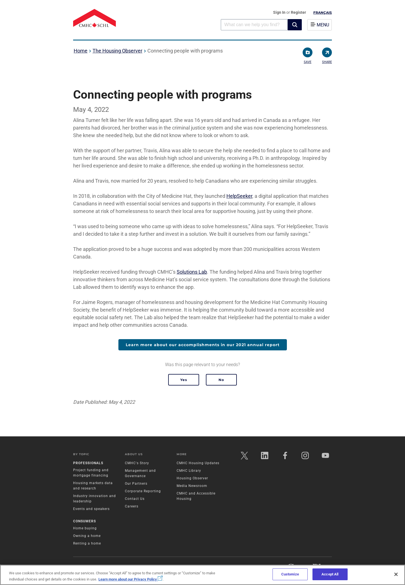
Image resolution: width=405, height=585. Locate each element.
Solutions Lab (192, 272)
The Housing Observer (117, 51)
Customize (290, 574)
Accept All (329, 574)
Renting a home (87, 543)
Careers (131, 507)
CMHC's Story (137, 463)
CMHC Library (189, 471)
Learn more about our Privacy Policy (130, 579)
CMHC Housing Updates (198, 463)
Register (298, 12)
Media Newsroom (192, 486)
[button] (295, 24)
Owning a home (87, 536)
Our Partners (136, 484)
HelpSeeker (239, 196)
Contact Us (135, 499)
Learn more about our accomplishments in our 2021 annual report (203, 345)
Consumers (84, 521)
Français (322, 12)
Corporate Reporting (143, 491)
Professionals (88, 463)
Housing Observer (192, 478)
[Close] (396, 574)
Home (80, 51)
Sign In (279, 12)
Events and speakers (91, 509)
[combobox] (254, 24)
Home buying (85, 528)
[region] (202, 575)
